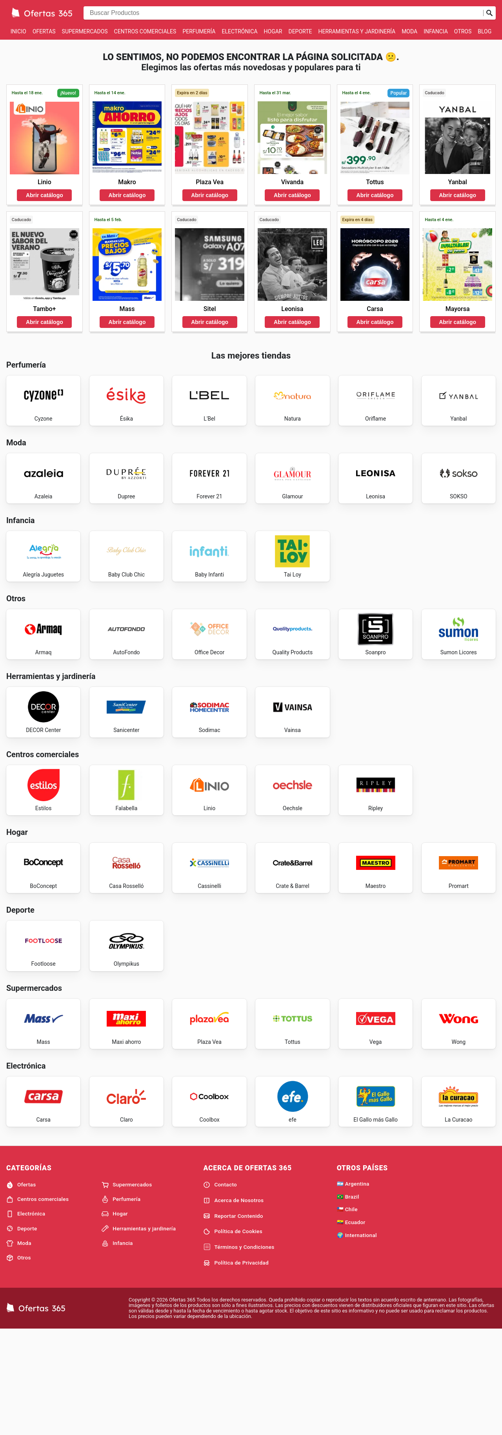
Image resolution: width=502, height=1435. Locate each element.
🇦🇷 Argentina (353, 1288)
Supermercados (85, 31)
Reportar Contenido (233, 1320)
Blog (484, 31)
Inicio (18, 31)
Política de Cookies (232, 1336)
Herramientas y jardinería (356, 31)
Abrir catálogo (44, 195)
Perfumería (198, 31)
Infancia (436, 31)
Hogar (273, 31)
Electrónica (240, 31)
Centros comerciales (145, 31)
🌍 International (357, 1340)
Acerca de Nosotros (233, 1305)
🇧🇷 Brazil (348, 1301)
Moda (409, 31)
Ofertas (44, 31)
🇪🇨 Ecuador (351, 1327)
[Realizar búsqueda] (489, 13)
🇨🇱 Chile (347, 1314)
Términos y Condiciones (238, 1352)
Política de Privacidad (236, 1367)
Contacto (220, 1289)
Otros (462, 31)
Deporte (300, 31)
